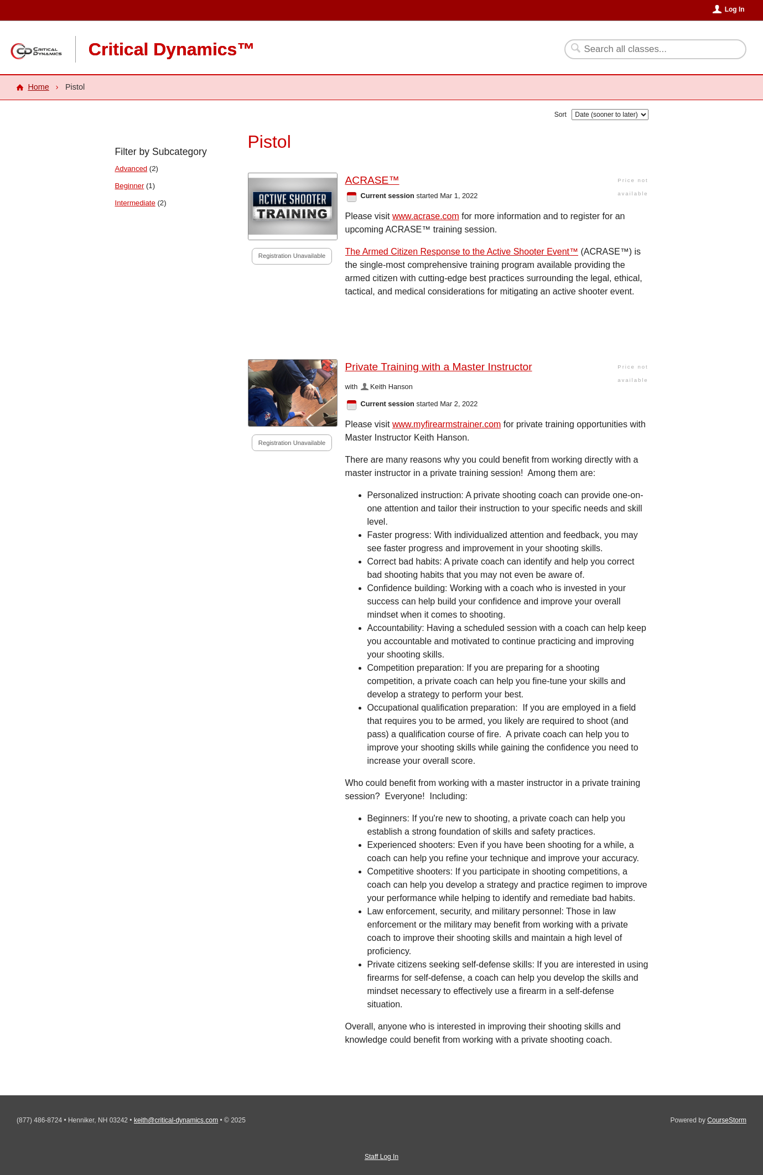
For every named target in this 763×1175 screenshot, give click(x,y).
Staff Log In (381, 1157)
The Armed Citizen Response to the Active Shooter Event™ (462, 251)
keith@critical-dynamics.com (176, 1120)
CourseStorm (726, 1120)
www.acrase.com (425, 216)
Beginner (129, 186)
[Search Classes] (648, 49)
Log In (735, 9)
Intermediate (135, 203)
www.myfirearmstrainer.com (446, 424)
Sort (560, 114)
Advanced (131, 168)
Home (38, 86)
